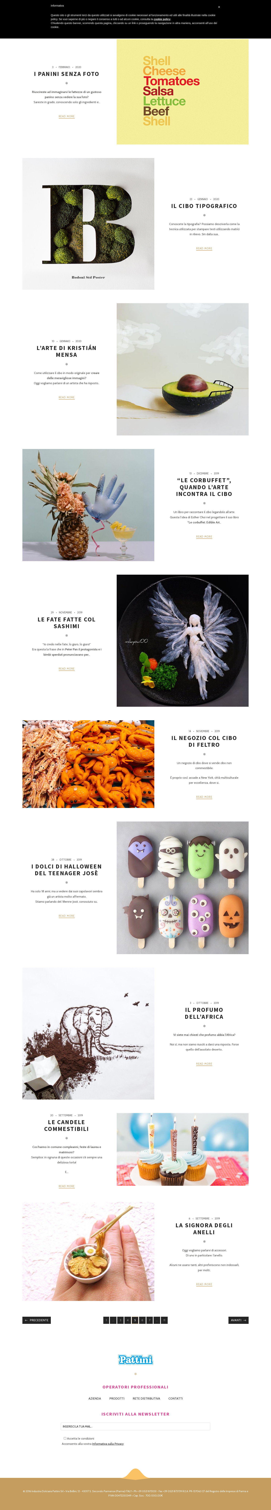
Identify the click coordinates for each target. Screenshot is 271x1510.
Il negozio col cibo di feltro (204, 741)
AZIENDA (94, 1398)
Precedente (39, 1320)
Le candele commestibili (66, 1125)
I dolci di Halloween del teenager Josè (66, 870)
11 (165, 1320)
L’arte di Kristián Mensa (67, 351)
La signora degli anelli (204, 1228)
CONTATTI (175, 1398)
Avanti (236, 1320)
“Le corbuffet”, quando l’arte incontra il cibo (204, 487)
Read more (67, 116)
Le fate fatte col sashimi (67, 623)
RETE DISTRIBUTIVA (146, 1398)
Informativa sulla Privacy (108, 1444)
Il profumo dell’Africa (204, 1013)
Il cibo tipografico (204, 206)
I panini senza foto (67, 74)
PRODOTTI (116, 1398)
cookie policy (162, 19)
